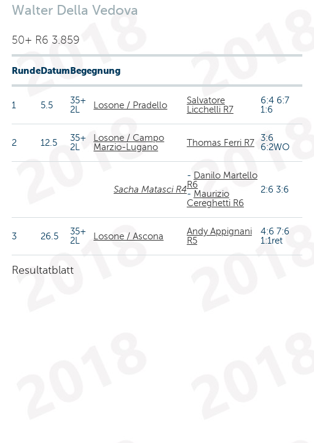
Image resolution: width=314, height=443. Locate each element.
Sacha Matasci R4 (150, 189)
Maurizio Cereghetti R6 (215, 198)
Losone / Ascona (128, 236)
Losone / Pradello (130, 105)
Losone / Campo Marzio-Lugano (128, 142)
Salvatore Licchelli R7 (210, 104)
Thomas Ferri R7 (220, 143)
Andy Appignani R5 (219, 235)
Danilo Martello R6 (222, 180)
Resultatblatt (43, 270)
